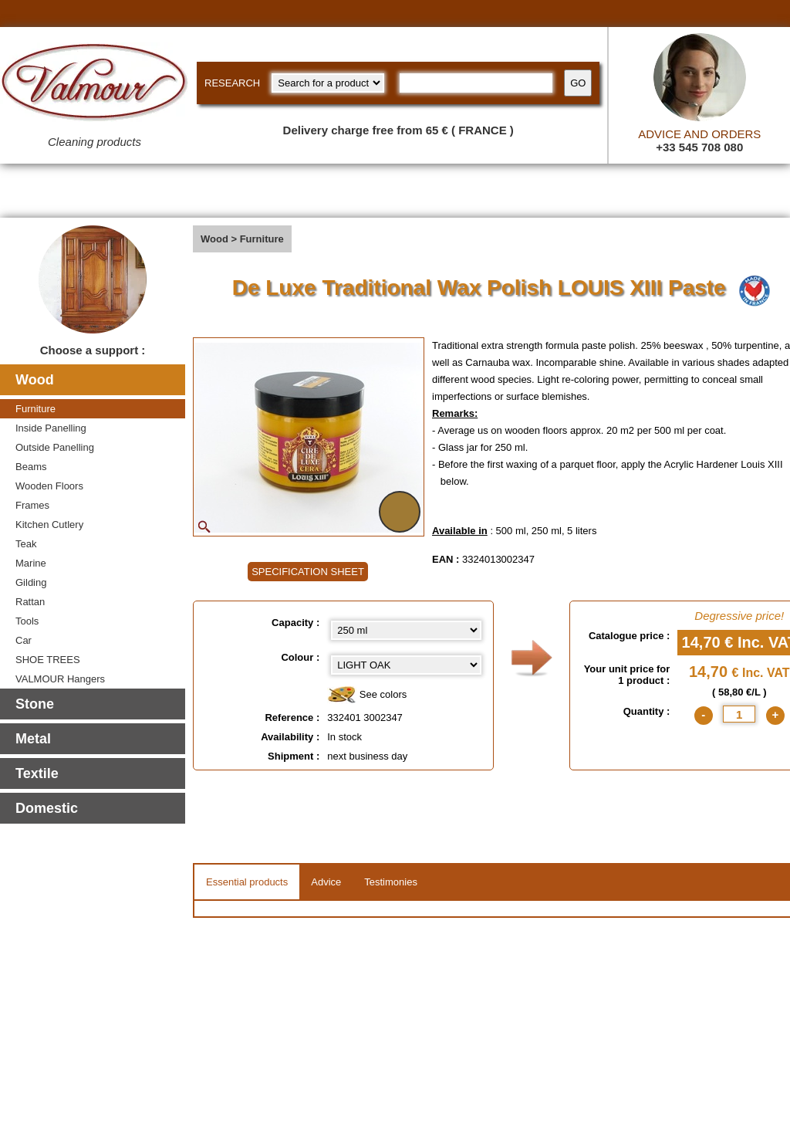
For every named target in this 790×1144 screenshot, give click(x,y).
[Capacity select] (406, 630)
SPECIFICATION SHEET (308, 571)
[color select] (406, 665)
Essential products (247, 882)
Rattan (30, 602)
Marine (30, 563)
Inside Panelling (50, 428)
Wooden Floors (49, 486)
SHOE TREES (47, 659)
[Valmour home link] (94, 84)
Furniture (35, 409)
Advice (326, 882)
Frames (32, 505)
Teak (25, 544)
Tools (27, 621)
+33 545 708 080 (699, 147)
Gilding (30, 582)
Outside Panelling (54, 447)
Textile (37, 773)
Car (23, 640)
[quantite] (739, 714)
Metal (33, 738)
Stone (34, 704)
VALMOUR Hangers (60, 679)
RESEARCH (232, 83)
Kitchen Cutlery (49, 524)
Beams (30, 466)
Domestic (46, 808)
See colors (367, 695)
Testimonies (390, 882)
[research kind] (328, 83)
